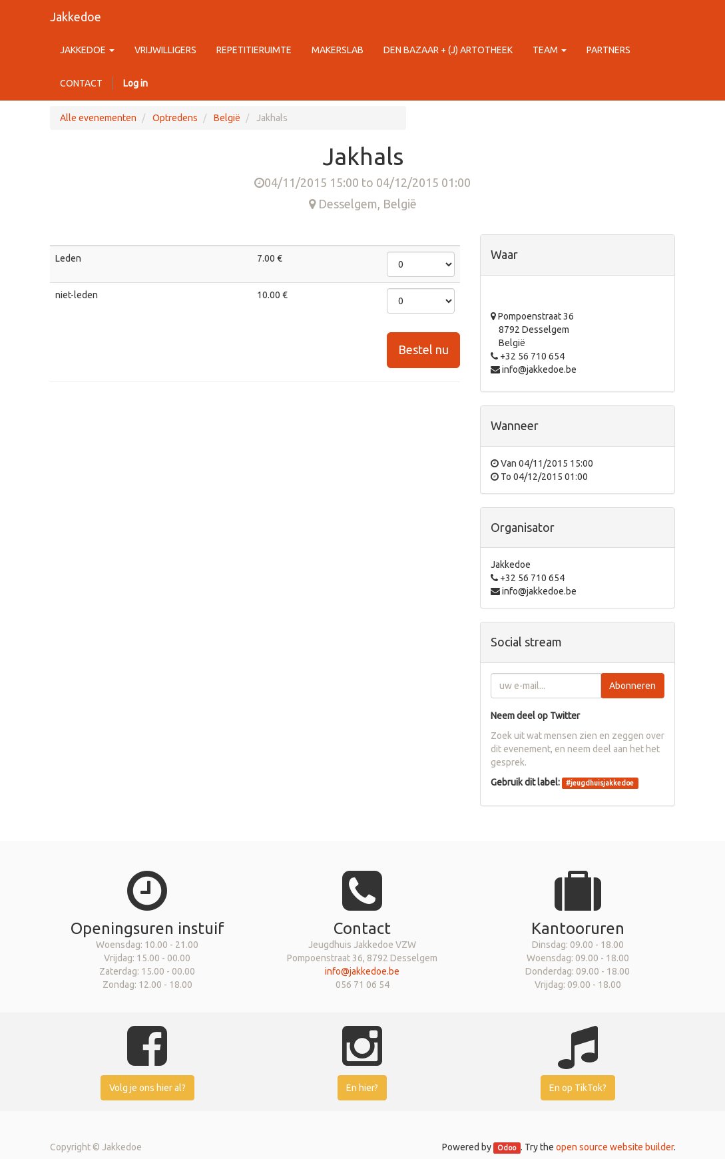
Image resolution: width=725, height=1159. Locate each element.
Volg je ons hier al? (147, 1087)
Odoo (506, 1148)
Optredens (175, 118)
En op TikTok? (577, 1087)
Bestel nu (423, 349)
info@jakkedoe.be (362, 971)
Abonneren (632, 685)
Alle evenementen (98, 118)
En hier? (362, 1087)
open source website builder (615, 1147)
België (227, 118)
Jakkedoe (75, 16)
